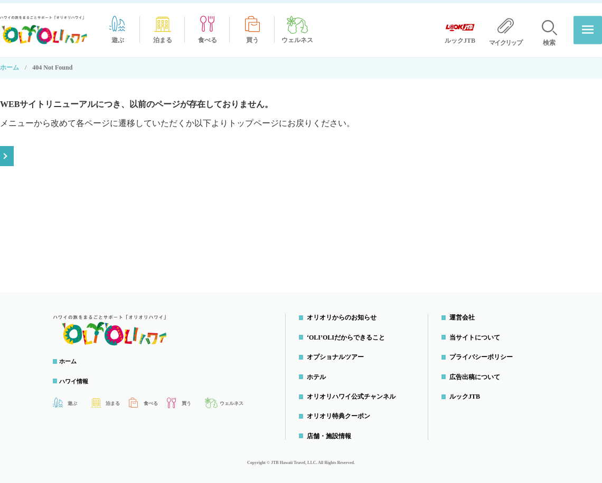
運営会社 (464, 314)
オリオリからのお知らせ (344, 314)
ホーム (9, 64)
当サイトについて (477, 334)
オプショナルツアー (337, 354)
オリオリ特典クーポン (341, 413)
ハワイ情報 (79, 378)
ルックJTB (467, 393)
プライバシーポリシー (483, 354)
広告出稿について (477, 373)
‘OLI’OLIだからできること (348, 334)
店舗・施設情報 (331, 433)
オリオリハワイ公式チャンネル (353, 393)
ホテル (318, 373)
